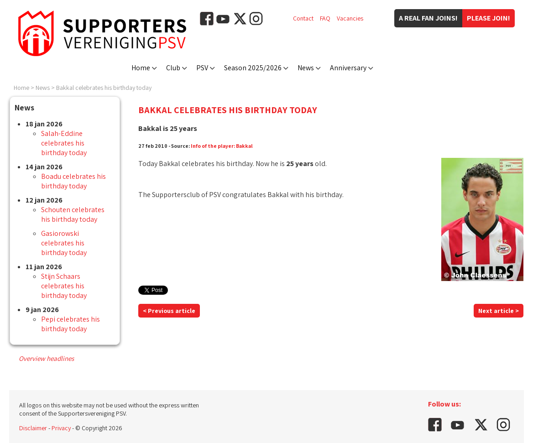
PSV (202, 68)
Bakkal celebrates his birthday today (104, 87)
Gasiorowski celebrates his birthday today (64, 243)
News (306, 68)
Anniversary (348, 68)
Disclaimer (33, 428)
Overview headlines (46, 358)
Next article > (498, 311)
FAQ (325, 18)
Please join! (488, 18)
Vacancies (350, 18)
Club (173, 68)
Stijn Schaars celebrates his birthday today (64, 285)
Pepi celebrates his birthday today (70, 324)
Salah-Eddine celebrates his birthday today (64, 143)
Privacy (61, 428)
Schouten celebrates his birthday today (73, 214)
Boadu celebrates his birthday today (73, 181)
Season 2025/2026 (253, 68)
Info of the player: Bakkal (222, 145)
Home (140, 68)
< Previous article (169, 311)
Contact (303, 18)
